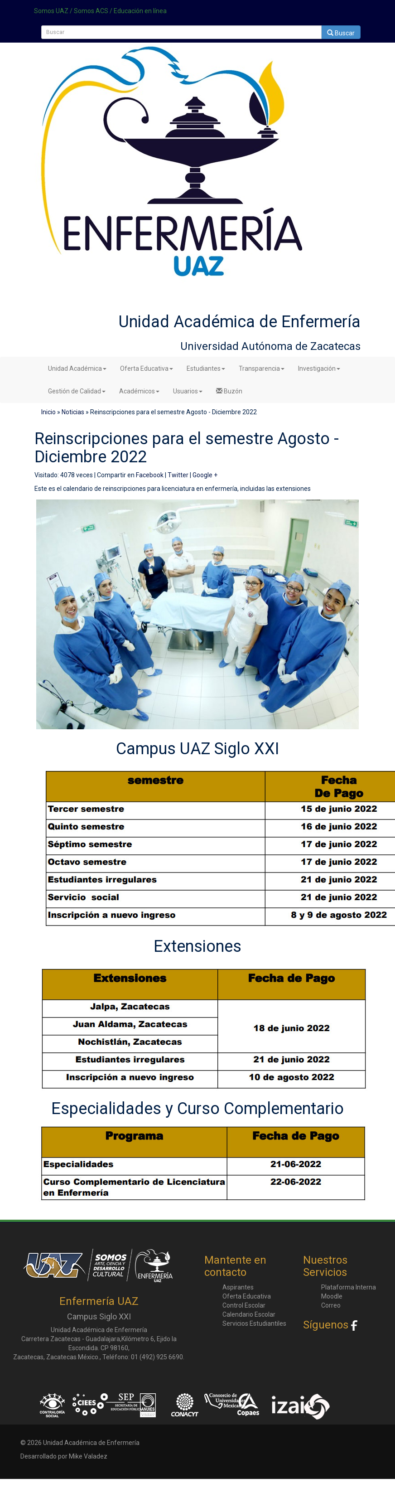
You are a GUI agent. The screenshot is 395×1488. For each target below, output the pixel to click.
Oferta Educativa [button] (146, 368)
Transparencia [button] (261, 368)
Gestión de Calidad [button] (77, 391)
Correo (331, 1305)
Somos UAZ (51, 11)
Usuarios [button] (187, 391)
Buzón (229, 391)
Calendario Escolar (248, 1314)
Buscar (341, 33)
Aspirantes (238, 1287)
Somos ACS (91, 11)
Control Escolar (243, 1305)
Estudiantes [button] (206, 368)
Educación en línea (140, 11)
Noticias (73, 412)
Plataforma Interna (348, 1287)
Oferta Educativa (246, 1296)
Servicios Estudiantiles (254, 1323)
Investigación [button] (319, 368)
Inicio (48, 412)
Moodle (331, 1296)
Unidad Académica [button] (77, 368)
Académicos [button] (139, 391)
